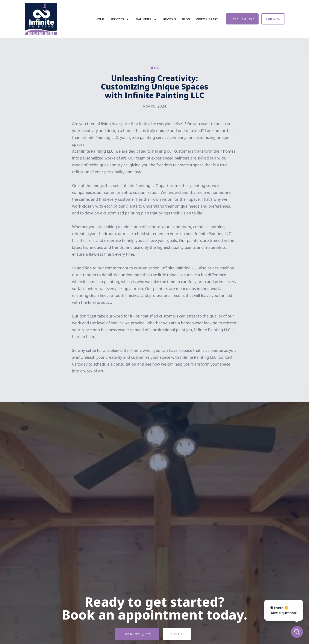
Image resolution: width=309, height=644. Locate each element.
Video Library (207, 19)
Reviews (169, 19)
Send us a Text (242, 19)
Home (100, 19)
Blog (186, 19)
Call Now (273, 19)
